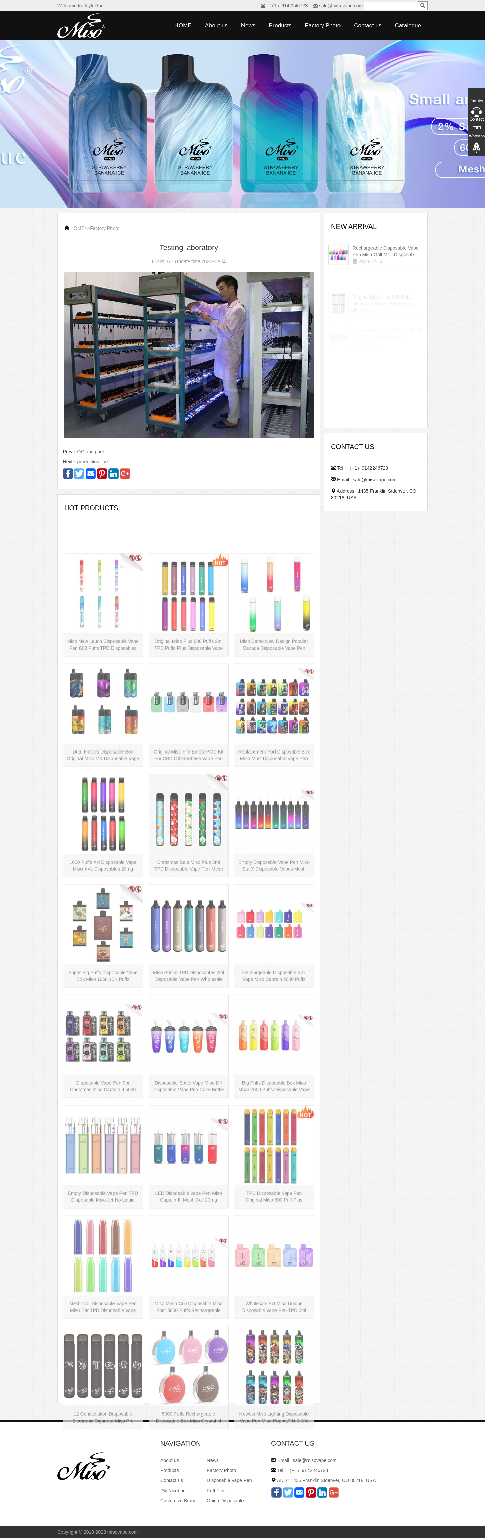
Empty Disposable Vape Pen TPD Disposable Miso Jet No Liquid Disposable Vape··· (103, 1246)
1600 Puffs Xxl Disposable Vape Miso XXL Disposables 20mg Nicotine (102, 915)
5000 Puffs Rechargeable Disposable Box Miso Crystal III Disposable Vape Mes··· (188, 1467)
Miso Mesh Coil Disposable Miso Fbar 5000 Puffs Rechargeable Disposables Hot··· (189, 1356)
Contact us (367, 25)
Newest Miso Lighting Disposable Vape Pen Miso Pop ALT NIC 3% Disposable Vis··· (274, 1467)
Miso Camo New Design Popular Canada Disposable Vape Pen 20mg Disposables (274, 694)
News (248, 25)
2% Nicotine (173, 1490)
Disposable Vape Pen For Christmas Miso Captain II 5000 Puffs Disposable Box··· (103, 1135)
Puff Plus (216, 1490)
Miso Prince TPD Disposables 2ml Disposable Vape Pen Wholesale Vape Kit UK (188, 1025)
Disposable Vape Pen (229, 1480)
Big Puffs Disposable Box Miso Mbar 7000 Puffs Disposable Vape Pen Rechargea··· (274, 1135)
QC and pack (91, 451)
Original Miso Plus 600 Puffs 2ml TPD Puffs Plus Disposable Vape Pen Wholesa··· (188, 694)
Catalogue (408, 25)
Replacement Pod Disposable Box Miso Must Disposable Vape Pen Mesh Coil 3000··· (274, 804)
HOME (183, 25)
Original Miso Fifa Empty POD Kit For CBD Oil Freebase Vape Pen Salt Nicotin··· (188, 804)
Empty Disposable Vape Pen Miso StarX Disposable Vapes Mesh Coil (274, 915)
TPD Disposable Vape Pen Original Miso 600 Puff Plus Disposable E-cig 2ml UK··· (274, 1246)
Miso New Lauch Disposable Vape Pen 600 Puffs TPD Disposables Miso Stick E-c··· (103, 694)
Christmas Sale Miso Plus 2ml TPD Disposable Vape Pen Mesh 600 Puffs (188, 915)
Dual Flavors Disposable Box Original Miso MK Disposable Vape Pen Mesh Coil (103, 804)
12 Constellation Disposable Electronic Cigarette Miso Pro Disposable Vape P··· (102, 1467)
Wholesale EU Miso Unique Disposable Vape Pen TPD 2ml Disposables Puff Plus (274, 1356)
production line (92, 461)
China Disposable (225, 1500)
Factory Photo (323, 25)
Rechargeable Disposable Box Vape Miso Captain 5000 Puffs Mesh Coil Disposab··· (273, 1025)
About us (216, 25)
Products (280, 25)
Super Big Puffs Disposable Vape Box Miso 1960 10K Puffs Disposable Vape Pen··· (103, 1025)
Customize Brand (178, 1500)
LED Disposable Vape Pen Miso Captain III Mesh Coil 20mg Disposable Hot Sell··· (188, 1246)
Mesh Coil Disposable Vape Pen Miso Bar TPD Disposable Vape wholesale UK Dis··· (103, 1356)
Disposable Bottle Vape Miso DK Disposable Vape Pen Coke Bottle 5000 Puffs (188, 1135)
